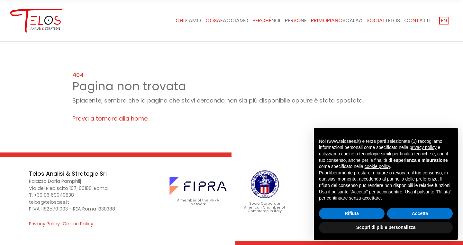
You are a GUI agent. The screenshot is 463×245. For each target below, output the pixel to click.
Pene (296, 20)
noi (266, 20)
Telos (383, 20)
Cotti (417, 20)
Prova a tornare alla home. (110, 118)
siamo (188, 20)
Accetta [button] (420, 213)
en (444, 20)
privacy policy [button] (423, 147)
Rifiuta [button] (352, 213)
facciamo (226, 20)
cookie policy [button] (377, 166)
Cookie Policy (78, 223)
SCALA (336, 20)
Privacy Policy (44, 223)
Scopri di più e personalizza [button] (385, 227)
